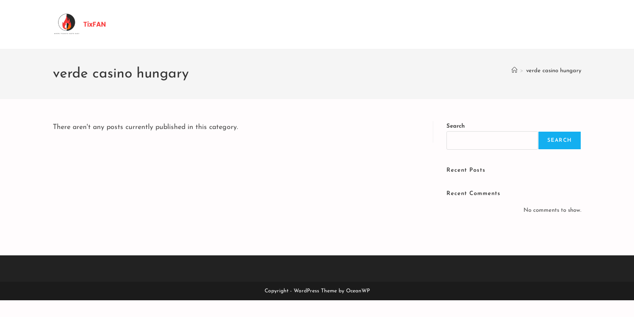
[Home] (514, 71)
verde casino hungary (553, 71)
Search (455, 126)
